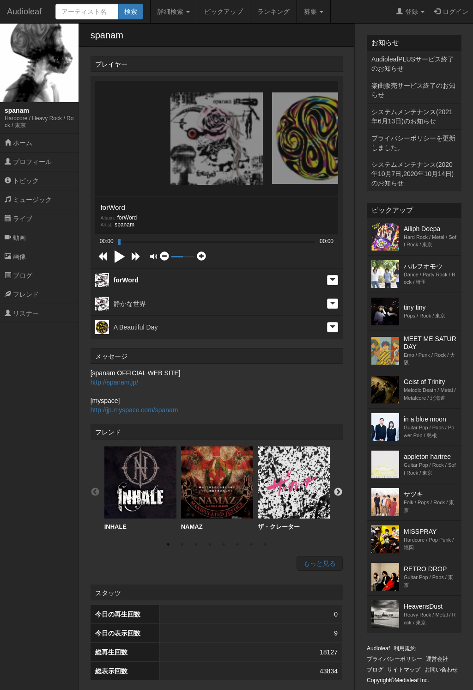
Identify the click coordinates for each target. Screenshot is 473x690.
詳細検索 (174, 11)
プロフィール (28, 161)
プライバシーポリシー (394, 659)
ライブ (18, 218)
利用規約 (405, 648)
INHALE (140, 488)
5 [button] (223, 544)
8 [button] (265, 544)
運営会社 (437, 659)
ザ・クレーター (294, 488)
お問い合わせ (441, 669)
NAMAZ (217, 488)
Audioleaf (24, 11)
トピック (22, 180)
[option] (140, 488)
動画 (15, 237)
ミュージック (28, 199)
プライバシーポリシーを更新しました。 (413, 142)
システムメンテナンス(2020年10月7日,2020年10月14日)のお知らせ (412, 174)
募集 (313, 11)
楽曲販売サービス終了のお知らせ (413, 90)
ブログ (18, 275)
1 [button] (168, 544)
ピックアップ (223, 11)
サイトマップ (403, 669)
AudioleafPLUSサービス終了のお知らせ (412, 63)
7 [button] (251, 544)
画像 (15, 256)
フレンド (22, 294)
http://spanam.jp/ (115, 382)
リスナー (22, 313)
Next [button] (338, 492)
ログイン (451, 11)
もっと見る (319, 563)
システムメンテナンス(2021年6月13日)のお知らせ (412, 116)
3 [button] (195, 544)
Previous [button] (95, 492)
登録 (410, 11)
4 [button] (209, 544)
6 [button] (237, 544)
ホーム (18, 143)
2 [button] (182, 544)
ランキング (273, 11)
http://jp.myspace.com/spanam (134, 410)
